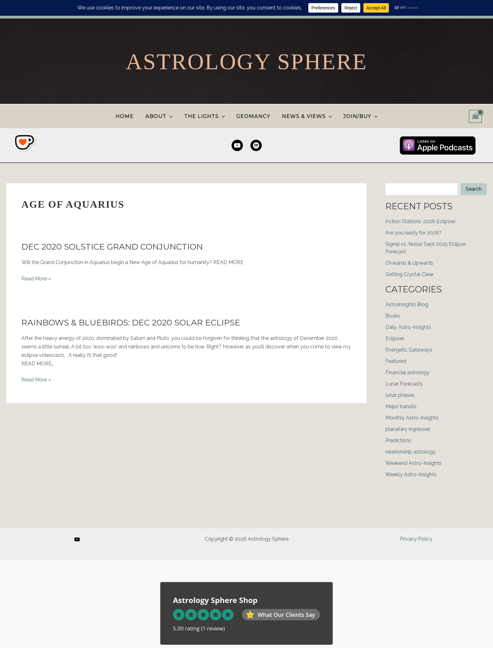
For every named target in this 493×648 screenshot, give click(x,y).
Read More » (36, 278)
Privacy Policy (416, 539)
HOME (128, 116)
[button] (172, 116)
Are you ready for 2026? (413, 233)
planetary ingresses (407, 429)
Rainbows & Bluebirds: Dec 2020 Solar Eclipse (130, 323)
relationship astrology (410, 452)
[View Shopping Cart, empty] (475, 116)
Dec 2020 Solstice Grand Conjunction (112, 247)
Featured (395, 361)
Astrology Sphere (246, 61)
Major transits (401, 406)
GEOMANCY (253, 116)
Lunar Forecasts (404, 384)
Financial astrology (407, 372)
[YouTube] (77, 539)
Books (392, 316)
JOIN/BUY (357, 116)
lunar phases (400, 395)
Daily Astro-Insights (408, 327)
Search (474, 189)
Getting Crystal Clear (409, 274)
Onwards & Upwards (409, 263)
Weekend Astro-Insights (413, 463)
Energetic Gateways (408, 350)
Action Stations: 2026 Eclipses (420, 221)
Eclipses (395, 338)
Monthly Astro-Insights (412, 418)
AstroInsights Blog (406, 304)
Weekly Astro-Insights (411, 474)
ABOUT (161, 116)
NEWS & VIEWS (305, 116)
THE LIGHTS (205, 116)
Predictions (398, 440)
